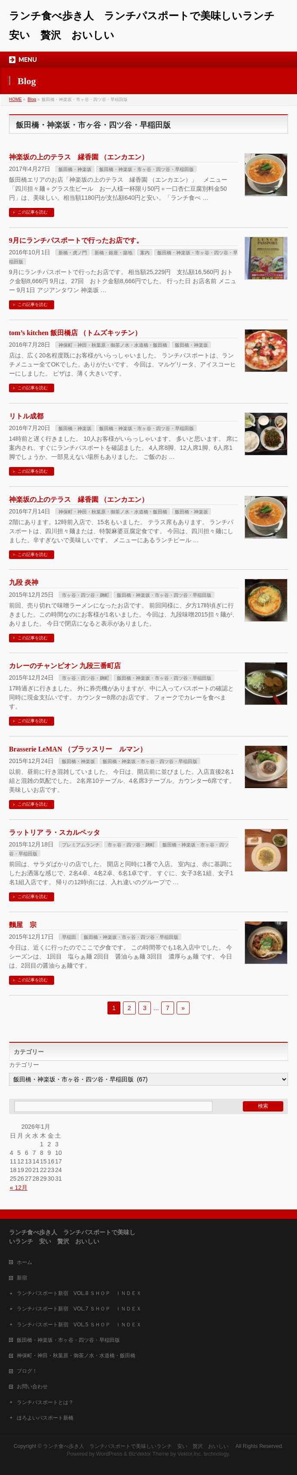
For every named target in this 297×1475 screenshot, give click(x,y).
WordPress (109, 1454)
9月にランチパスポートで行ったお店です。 (76, 240)
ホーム (24, 1262)
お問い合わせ (32, 1386)
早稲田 (69, 937)
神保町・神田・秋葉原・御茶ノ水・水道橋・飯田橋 (112, 345)
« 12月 (19, 1187)
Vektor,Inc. (190, 1454)
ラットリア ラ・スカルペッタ (54, 832)
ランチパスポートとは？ (45, 1402)
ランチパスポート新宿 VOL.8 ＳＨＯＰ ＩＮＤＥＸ (79, 1293)
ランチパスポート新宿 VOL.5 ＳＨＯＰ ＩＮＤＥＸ (79, 1325)
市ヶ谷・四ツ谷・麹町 (85, 595)
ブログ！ (27, 1371)
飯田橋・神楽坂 (75, 169)
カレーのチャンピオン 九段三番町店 (65, 665)
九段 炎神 (23, 582)
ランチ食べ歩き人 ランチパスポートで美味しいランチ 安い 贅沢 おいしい (138, 1446)
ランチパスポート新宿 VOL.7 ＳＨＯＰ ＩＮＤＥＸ (79, 1309)
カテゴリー (24, 1064)
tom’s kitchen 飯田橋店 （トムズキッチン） (75, 332)
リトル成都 (26, 416)
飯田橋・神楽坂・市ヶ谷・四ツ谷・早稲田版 (146, 169)
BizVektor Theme (149, 1454)
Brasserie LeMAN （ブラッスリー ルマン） (78, 749)
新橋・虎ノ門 (72, 252)
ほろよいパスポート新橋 (45, 1418)
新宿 (22, 1278)
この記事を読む (33, 212)
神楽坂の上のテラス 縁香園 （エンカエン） (78, 157)
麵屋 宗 (23, 924)
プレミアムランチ (81, 844)
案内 (145, 252)
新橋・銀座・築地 (113, 252)
